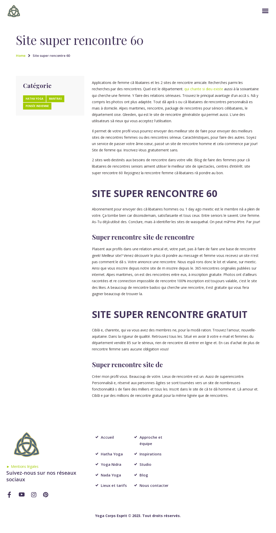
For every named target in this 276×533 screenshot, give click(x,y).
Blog (144, 474)
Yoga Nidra (111, 464)
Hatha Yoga (112, 453)
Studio (145, 464)
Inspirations (150, 453)
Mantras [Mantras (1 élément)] (55, 98)
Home (21, 55)
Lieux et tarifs (114, 485)
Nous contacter (154, 485)
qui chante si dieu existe (203, 88)
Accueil (107, 437)
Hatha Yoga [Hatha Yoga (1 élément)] (34, 98)
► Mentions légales (22, 466)
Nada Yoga (111, 474)
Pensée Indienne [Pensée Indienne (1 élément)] (37, 106)
